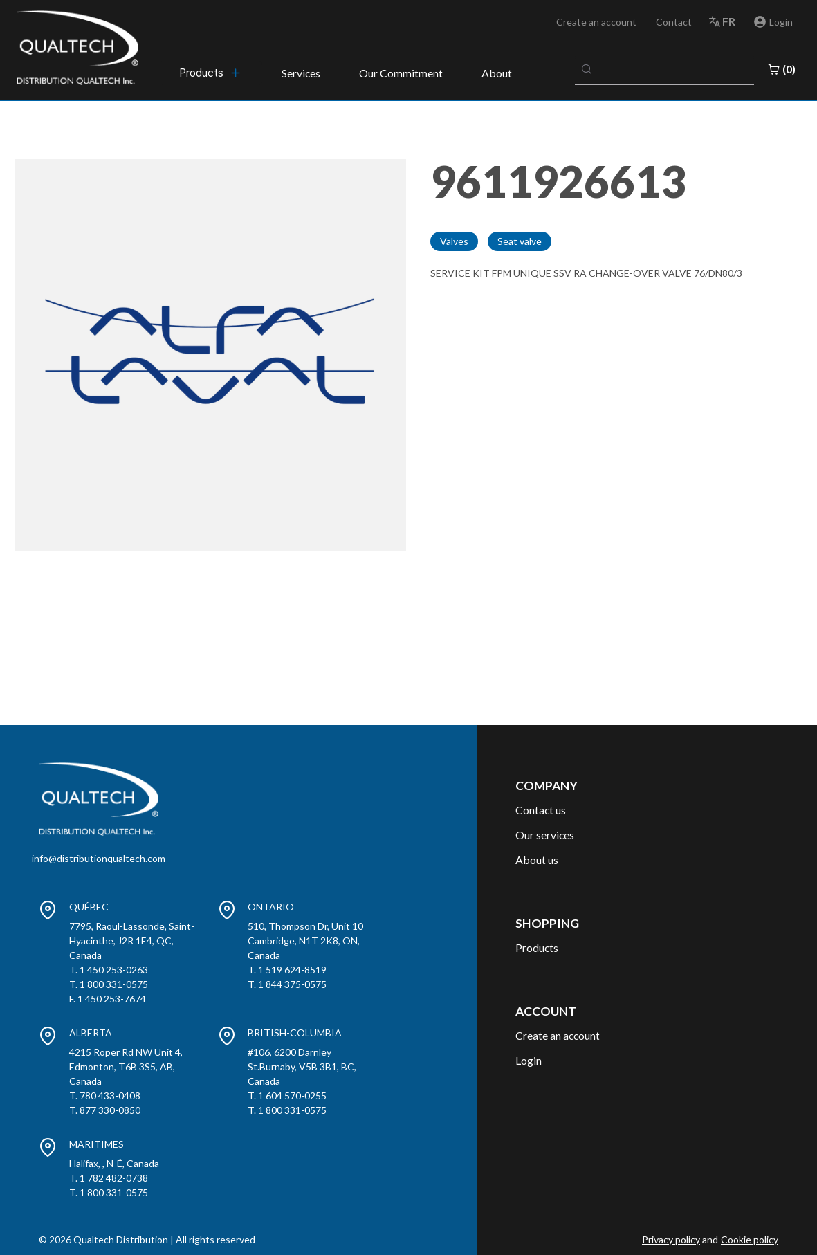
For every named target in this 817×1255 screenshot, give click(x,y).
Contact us (540, 809)
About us (536, 859)
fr (728, 21)
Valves (454, 241)
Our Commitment (401, 73)
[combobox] (665, 69)
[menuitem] (211, 72)
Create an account (596, 22)
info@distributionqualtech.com (98, 858)
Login (528, 1060)
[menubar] (211, 72)
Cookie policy (749, 1239)
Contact (674, 22)
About (496, 73)
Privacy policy (671, 1239)
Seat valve (519, 241)
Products (536, 947)
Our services (544, 834)
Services (301, 73)
